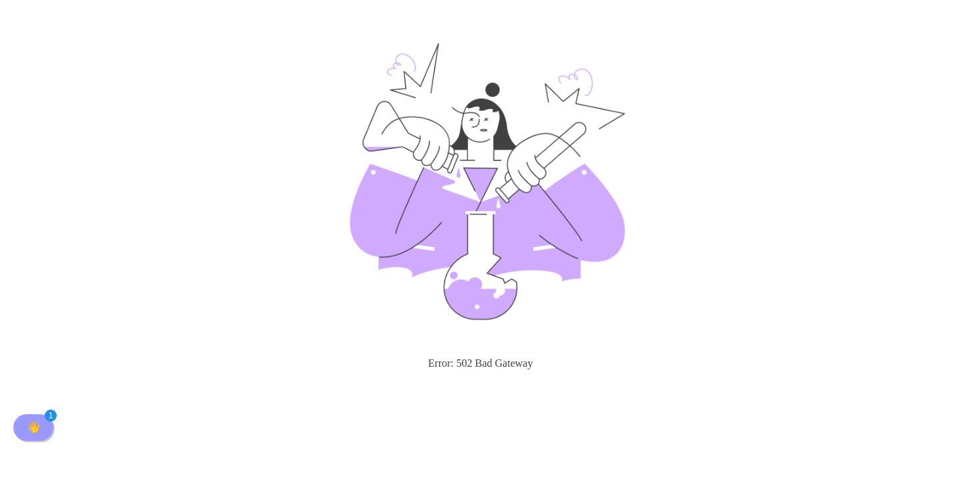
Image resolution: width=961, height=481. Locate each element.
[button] (33, 427)
